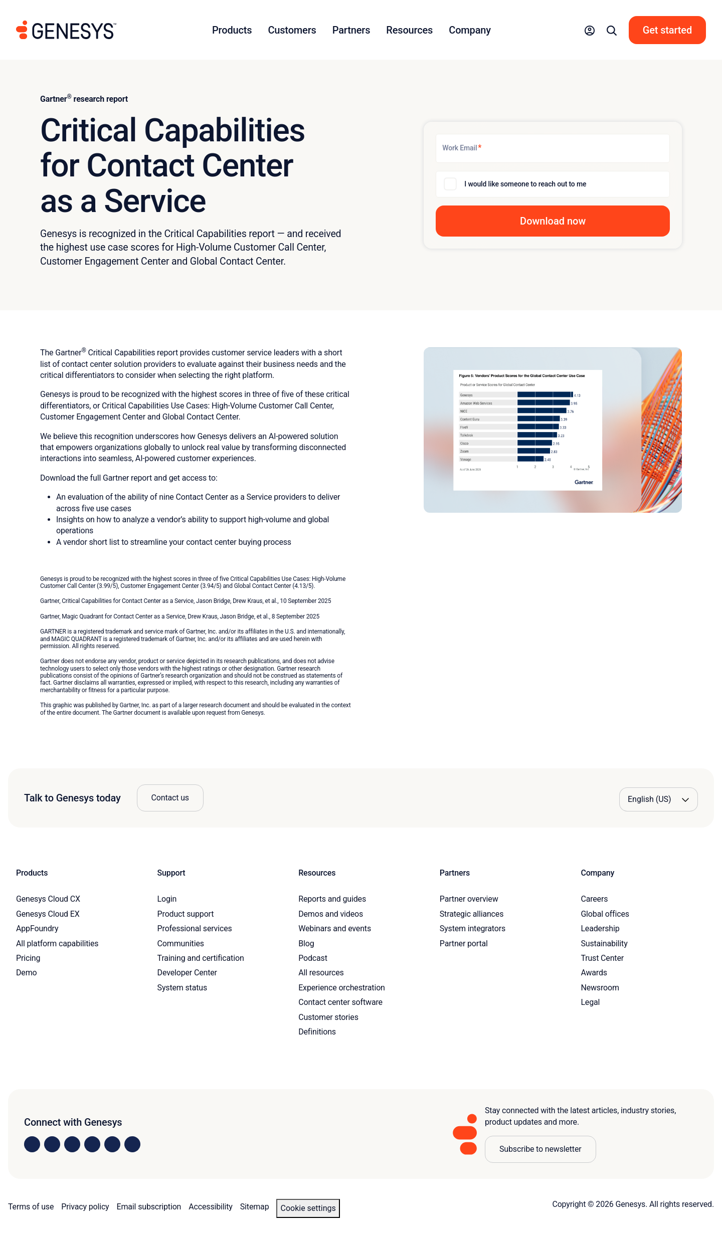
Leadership (600, 928)
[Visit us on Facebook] (92, 1144)
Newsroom (600, 987)
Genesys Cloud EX (48, 914)
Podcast (312, 958)
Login (167, 899)
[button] (590, 30)
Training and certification (200, 958)
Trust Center (602, 958)
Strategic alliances (471, 914)
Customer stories (328, 1017)
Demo (26, 972)
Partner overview (469, 899)
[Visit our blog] (132, 1144)
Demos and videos (330, 914)
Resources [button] (409, 30)
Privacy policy (85, 1206)
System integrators (472, 928)
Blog (306, 943)
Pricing (28, 958)
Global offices (605, 914)
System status (182, 987)
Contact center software (340, 1002)
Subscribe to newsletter (540, 1149)
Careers (594, 899)
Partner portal (464, 943)
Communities (180, 943)
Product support (185, 914)
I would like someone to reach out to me (525, 184)
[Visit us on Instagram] (52, 1144)
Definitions (317, 1032)
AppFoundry (37, 928)
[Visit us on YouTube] (112, 1144)
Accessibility (210, 1206)
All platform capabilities (57, 943)
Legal (590, 1002)
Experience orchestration (341, 987)
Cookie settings (307, 1208)
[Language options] (658, 799)
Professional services (194, 928)
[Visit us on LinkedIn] (32, 1144)
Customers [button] (292, 30)
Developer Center (187, 972)
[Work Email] (553, 148)
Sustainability (604, 943)
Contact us (170, 797)
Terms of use (31, 1206)
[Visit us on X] (72, 1144)
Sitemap (254, 1206)
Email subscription (149, 1206)
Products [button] (232, 30)
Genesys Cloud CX (48, 899)
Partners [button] (351, 30)
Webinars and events (334, 928)
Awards (594, 972)
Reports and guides (332, 899)
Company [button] (470, 30)
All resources (320, 972)
